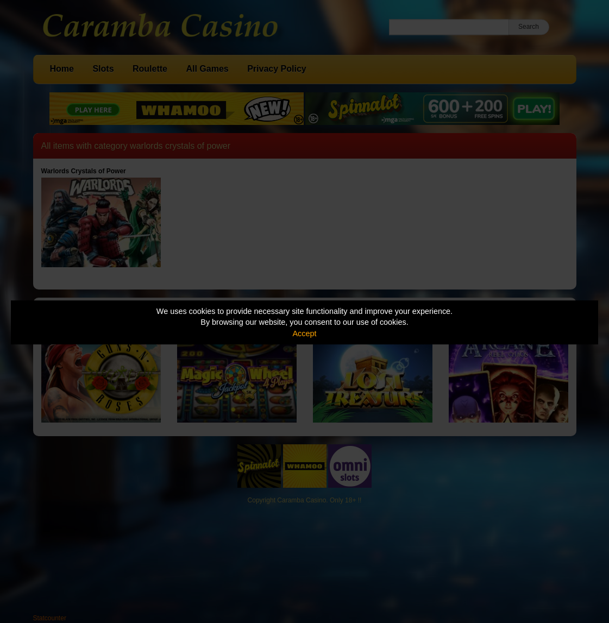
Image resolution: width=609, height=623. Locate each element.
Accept (305, 333)
